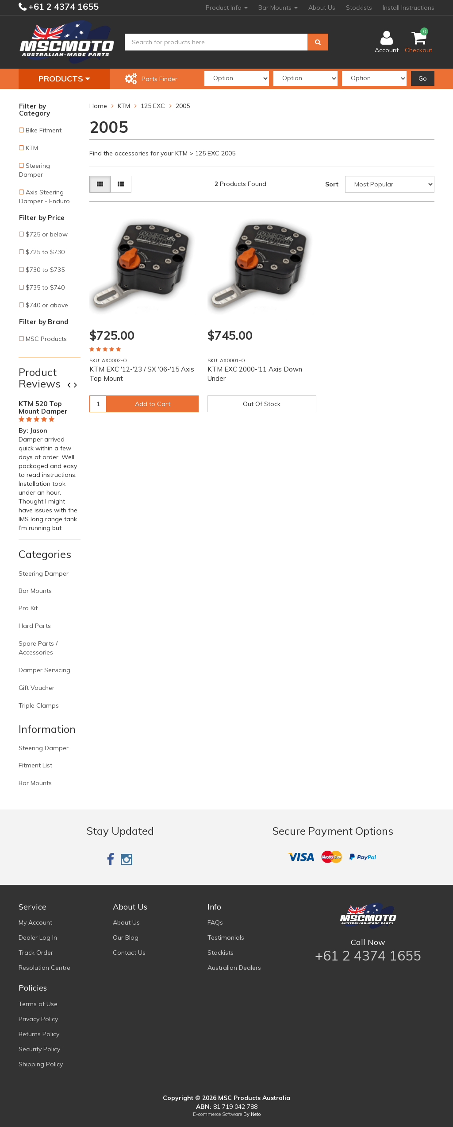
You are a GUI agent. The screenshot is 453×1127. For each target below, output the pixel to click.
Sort (331, 184)
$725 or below (47, 234)
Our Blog (125, 937)
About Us (321, 8)
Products (64, 79)
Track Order (36, 953)
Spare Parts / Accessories (38, 647)
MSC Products (46, 339)
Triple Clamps (39, 705)
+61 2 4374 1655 (62, 6)
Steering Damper (34, 170)
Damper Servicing (44, 670)
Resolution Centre (44, 968)
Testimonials (225, 937)
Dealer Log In (38, 937)
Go (422, 78)
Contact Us (129, 953)
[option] (50, 464)
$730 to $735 (45, 270)
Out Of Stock (261, 404)
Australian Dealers (234, 968)
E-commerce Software (217, 1114)
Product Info (227, 8)
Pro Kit (28, 608)
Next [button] (79, 386)
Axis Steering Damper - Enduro (44, 196)
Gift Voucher (36, 688)
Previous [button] (72, 386)
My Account (35, 922)
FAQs (215, 922)
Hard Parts (35, 626)
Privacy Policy (38, 1019)
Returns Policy (39, 1034)
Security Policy (39, 1049)
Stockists (359, 8)
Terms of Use (38, 1004)
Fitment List (35, 765)
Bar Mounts (278, 8)
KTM (32, 148)
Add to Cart (152, 404)
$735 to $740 (45, 287)
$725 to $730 (45, 252)
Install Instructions (408, 8)
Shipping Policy (41, 1064)
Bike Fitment (43, 130)
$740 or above (47, 305)
